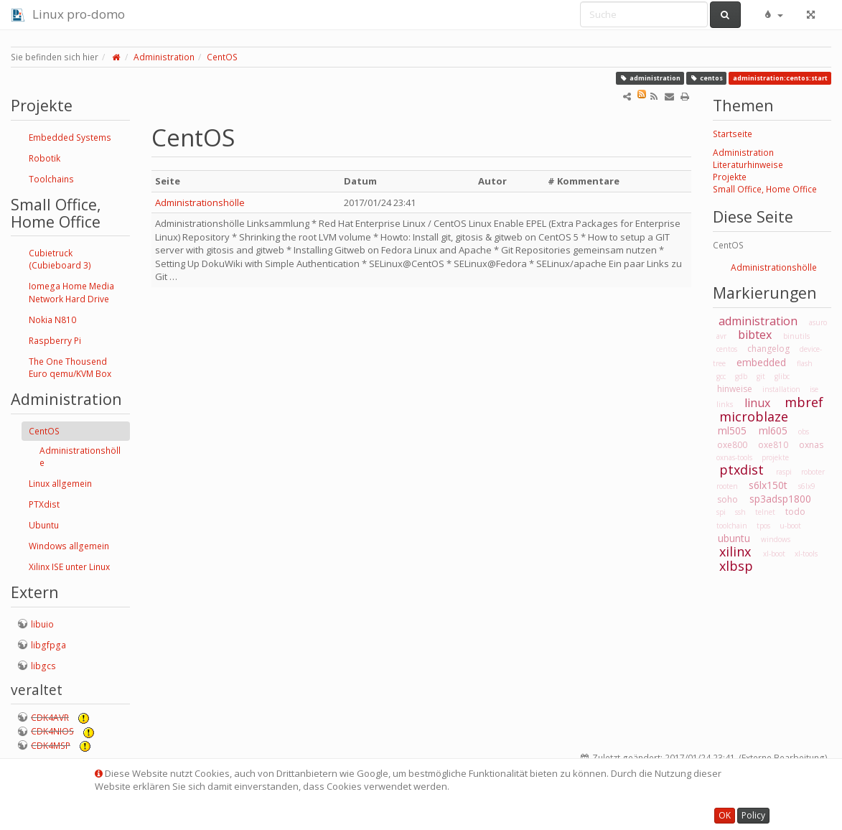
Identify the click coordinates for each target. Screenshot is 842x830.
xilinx (735, 551)
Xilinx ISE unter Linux (69, 567)
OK (725, 815)
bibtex (755, 334)
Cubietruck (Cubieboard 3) (60, 259)
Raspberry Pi (55, 341)
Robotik (44, 158)
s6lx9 (806, 486)
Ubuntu (44, 525)
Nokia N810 (52, 320)
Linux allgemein (60, 483)
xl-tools (806, 554)
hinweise (734, 389)
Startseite (732, 134)
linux (757, 403)
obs (803, 431)
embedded (761, 362)
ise (814, 389)
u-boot (790, 526)
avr (721, 336)
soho (727, 499)
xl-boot (774, 554)
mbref (804, 402)
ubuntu (734, 538)
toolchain (731, 526)
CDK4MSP (50, 746)
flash (805, 363)
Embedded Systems (70, 137)
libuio (42, 624)
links (724, 404)
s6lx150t (768, 485)
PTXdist (44, 504)
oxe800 (732, 445)
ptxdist (741, 469)
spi (721, 512)
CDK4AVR (50, 718)
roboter (813, 472)
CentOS (222, 57)
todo (795, 511)
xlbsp (736, 565)
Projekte (730, 177)
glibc (782, 376)
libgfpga (48, 645)
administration (649, 78)
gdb (741, 376)
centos (706, 78)
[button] (773, 14)
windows (775, 539)
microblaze (753, 416)
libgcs (43, 666)
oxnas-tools (734, 457)
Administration (164, 57)
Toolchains (51, 179)
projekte (775, 457)
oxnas (811, 445)
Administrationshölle (80, 456)
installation (781, 389)
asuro (818, 322)
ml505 (732, 430)
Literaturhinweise (748, 165)
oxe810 (773, 445)
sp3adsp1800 (780, 498)
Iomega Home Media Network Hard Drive (71, 292)
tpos (763, 526)
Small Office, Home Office (765, 189)
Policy (753, 815)
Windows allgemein (69, 546)
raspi (784, 472)
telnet (765, 512)
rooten (727, 486)
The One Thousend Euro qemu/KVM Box (70, 367)
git (761, 376)
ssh (740, 512)
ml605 (773, 430)
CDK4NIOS (52, 731)
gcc (721, 376)
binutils (796, 336)
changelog (768, 348)
